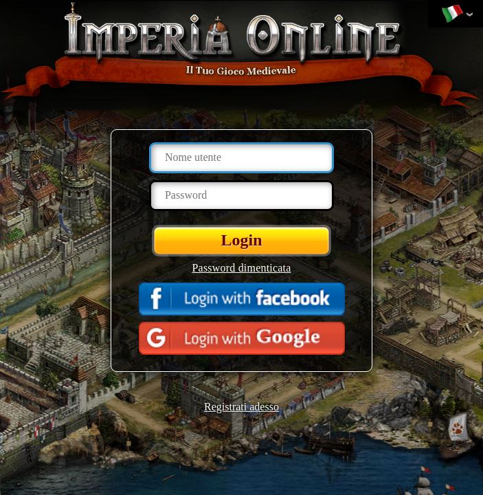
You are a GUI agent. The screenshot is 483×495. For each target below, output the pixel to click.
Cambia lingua (452, 14)
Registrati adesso (241, 406)
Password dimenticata (241, 268)
